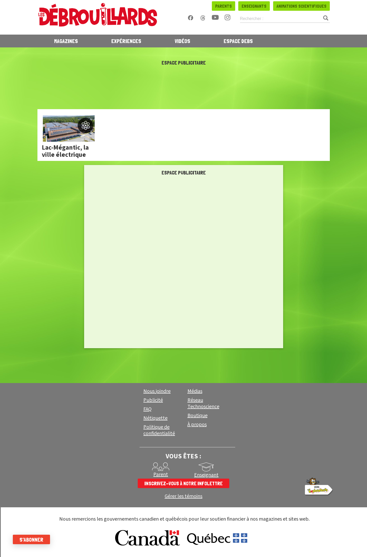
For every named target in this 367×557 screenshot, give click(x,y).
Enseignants (254, 6)
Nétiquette (155, 418)
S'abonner (31, 539)
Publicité (153, 400)
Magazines (66, 41)
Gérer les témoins (183, 496)
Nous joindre (157, 391)
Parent (160, 474)
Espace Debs (238, 41)
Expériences (126, 41)
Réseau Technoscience (203, 403)
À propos (197, 424)
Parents (223, 6)
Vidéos (182, 41)
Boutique (197, 415)
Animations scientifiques (301, 6)
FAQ (147, 409)
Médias (194, 391)
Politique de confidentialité (159, 430)
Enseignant (206, 475)
